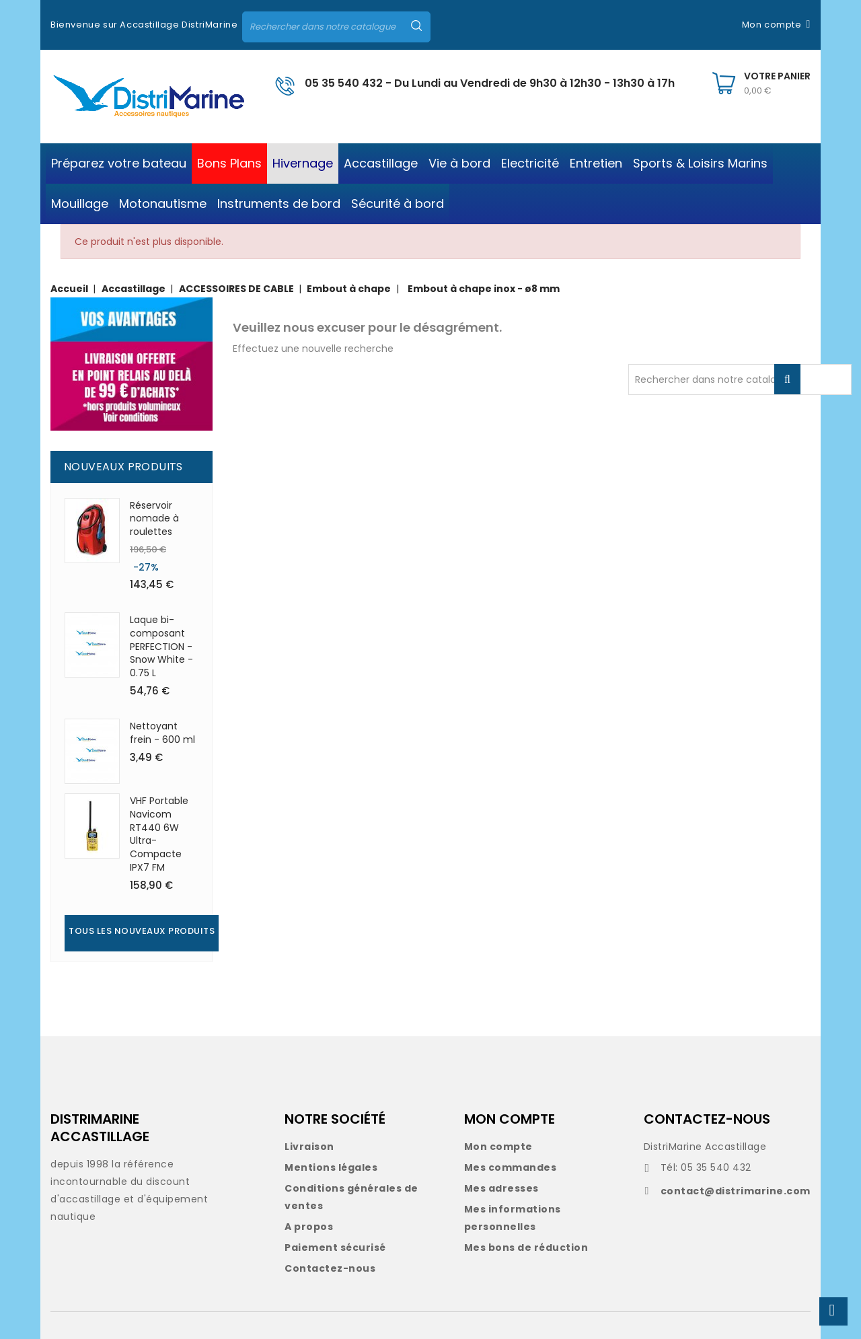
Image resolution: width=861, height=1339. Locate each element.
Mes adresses (501, 1188)
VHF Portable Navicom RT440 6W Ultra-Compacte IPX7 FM (159, 834)
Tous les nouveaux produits (142, 931)
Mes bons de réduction (526, 1247)
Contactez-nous (330, 1268)
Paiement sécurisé (335, 1247)
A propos (309, 1226)
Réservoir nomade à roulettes (154, 519)
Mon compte (498, 1146)
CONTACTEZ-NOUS (707, 1119)
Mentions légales (331, 1167)
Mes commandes (510, 1167)
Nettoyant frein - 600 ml (162, 732)
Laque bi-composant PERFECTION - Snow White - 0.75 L (161, 646)
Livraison (309, 1146)
